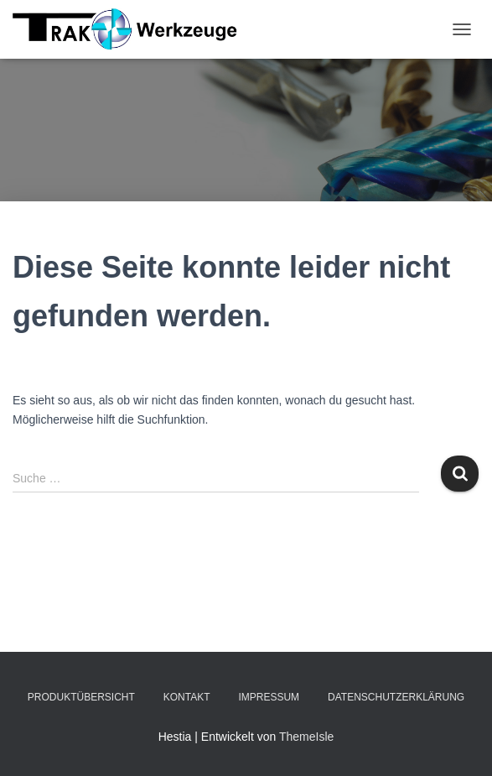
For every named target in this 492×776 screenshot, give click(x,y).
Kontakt (186, 697)
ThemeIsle (306, 736)
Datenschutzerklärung (396, 697)
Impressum (268, 697)
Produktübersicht (81, 697)
